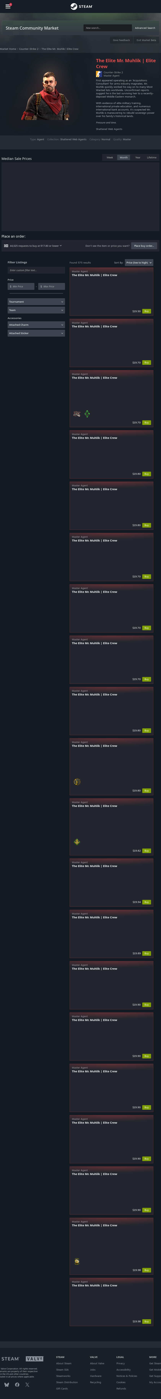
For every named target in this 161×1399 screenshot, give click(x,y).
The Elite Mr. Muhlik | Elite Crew (59, 48)
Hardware (95, 1375)
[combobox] (108, 28)
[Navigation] (8, 7)
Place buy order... (144, 245)
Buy (147, 311)
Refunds (121, 1388)
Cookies (120, 1382)
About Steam (64, 1363)
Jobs (92, 1369)
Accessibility (123, 1369)
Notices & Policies (126, 1375)
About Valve (97, 1363)
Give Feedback (121, 40)
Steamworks (63, 1375)
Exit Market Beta (146, 40)
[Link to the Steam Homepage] (81, 7)
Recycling (95, 1382)
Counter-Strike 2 (28, 48)
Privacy (120, 1363)
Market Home (8, 48)
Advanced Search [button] (145, 27)
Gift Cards (62, 1388)
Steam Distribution (67, 1382)
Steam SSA (62, 1369)
